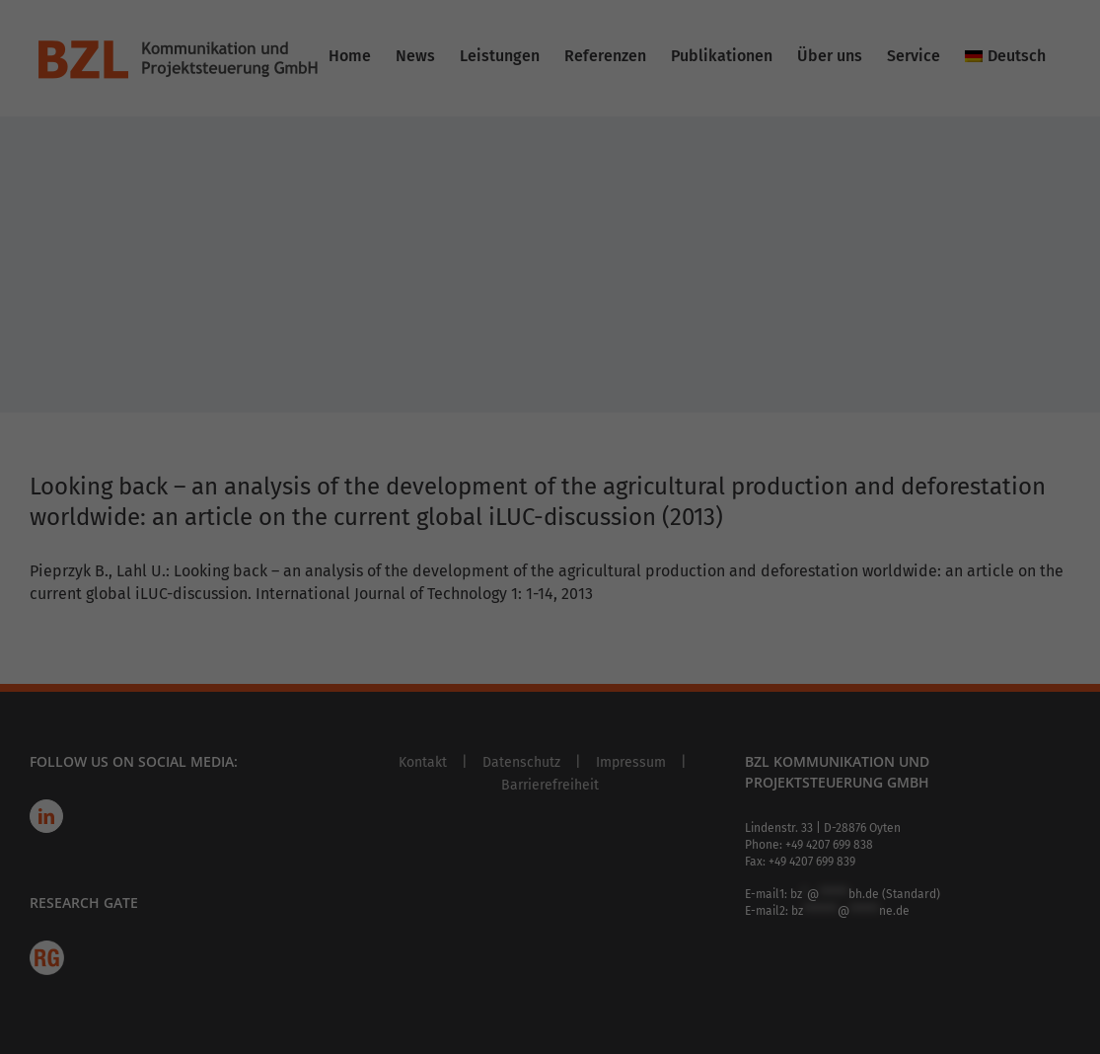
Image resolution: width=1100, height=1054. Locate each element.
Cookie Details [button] (493, 598)
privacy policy (442, 274)
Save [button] (739, 436)
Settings (212, 313)
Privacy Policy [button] (567, 598)
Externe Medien (636, 269)
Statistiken (621, 167)
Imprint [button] (624, 598)
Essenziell (618, 66)
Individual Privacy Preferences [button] (550, 553)
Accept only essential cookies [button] (550, 495)
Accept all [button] (361, 436)
